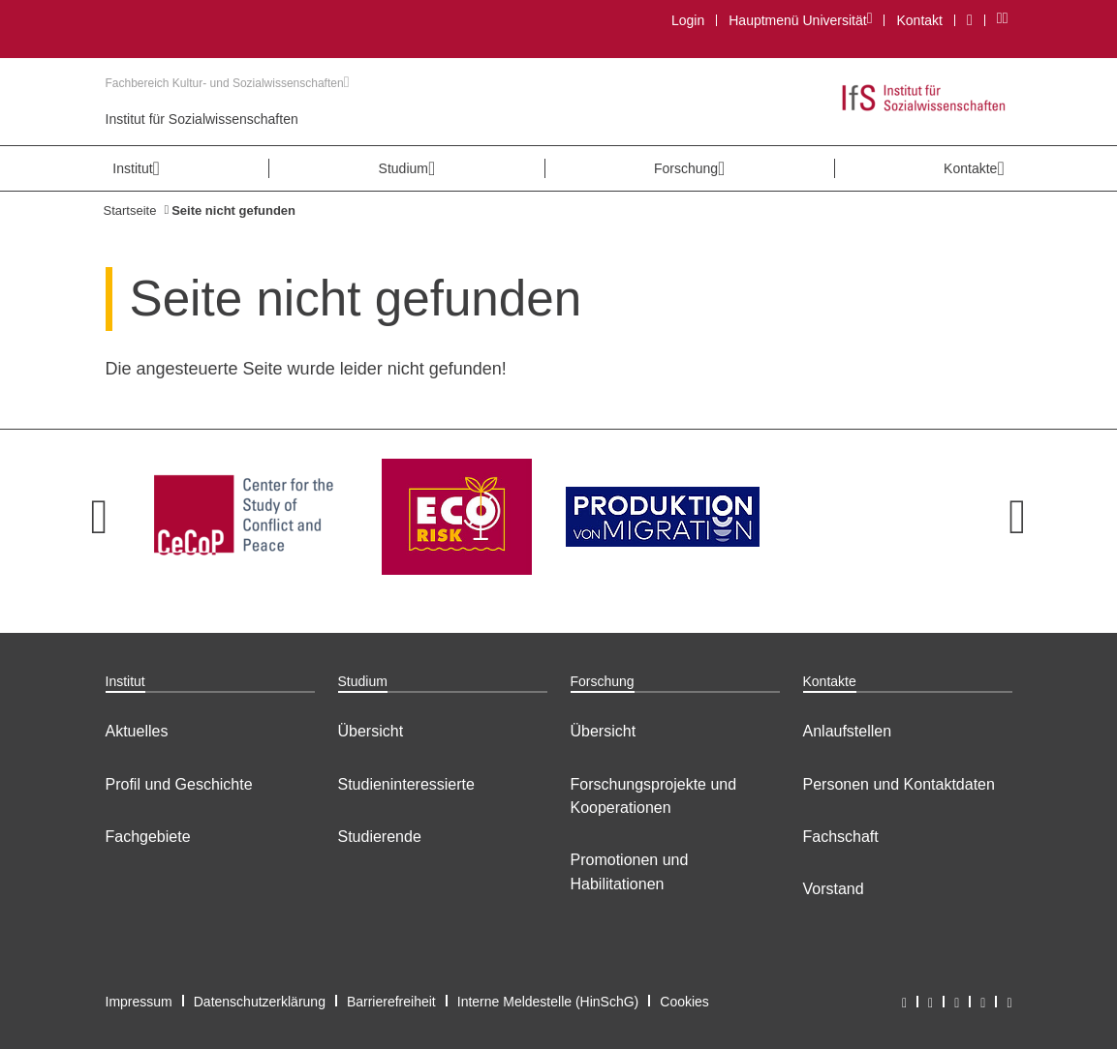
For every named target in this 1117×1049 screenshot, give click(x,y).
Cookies (684, 1001)
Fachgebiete (148, 836)
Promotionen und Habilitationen (630, 871)
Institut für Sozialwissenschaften (202, 119)
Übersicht (371, 731)
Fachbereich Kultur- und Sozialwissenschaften (228, 83)
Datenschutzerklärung (260, 1001)
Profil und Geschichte (179, 784)
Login (687, 20)
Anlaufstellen (847, 731)
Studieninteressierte (406, 784)
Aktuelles (137, 731)
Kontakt (919, 20)
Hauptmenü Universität (800, 20)
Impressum (139, 1001)
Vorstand (833, 889)
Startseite (130, 210)
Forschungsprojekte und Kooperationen (654, 796)
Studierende (379, 836)
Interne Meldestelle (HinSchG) (548, 1001)
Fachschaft (841, 836)
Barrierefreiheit (391, 1001)
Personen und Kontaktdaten (899, 784)
